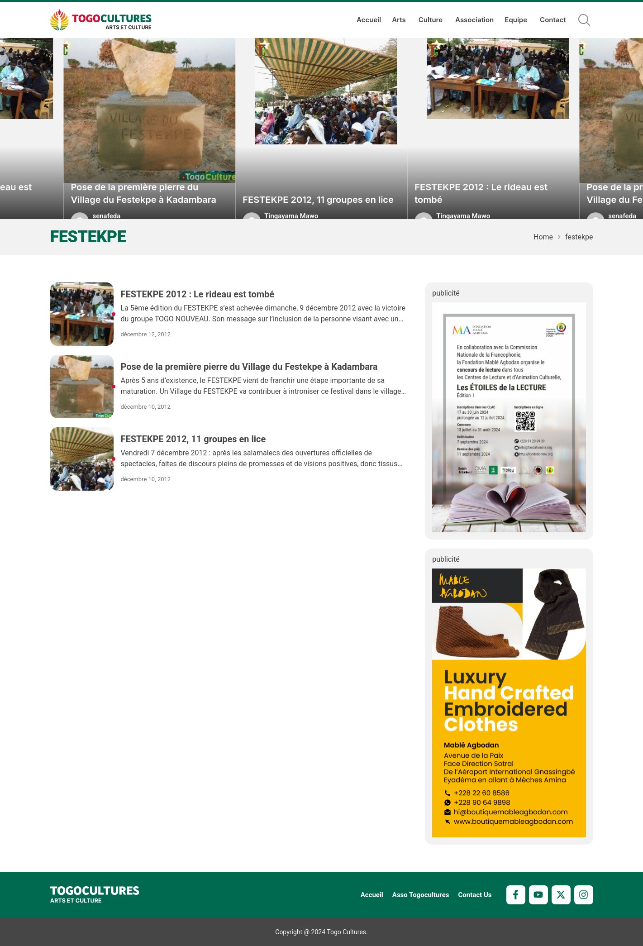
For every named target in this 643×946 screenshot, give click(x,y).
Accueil (369, 19)
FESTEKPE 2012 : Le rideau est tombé (481, 201)
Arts (400, 19)
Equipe (517, 19)
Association (474, 19)
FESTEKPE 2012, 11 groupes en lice (318, 207)
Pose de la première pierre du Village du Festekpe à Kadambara (143, 201)
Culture (431, 19)
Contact (553, 19)
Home (543, 237)
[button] (584, 20)
